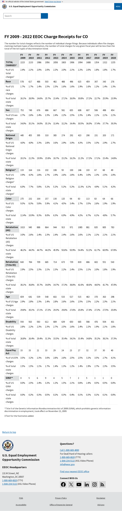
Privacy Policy (61, 498)
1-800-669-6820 (9, 480)
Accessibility (21, 504)
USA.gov (100, 504)
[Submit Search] (44, 16)
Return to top (9, 432)
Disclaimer (100, 498)
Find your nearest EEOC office (74, 471)
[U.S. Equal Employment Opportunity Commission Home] (54, 6)
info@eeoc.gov (67, 464)
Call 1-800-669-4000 (69, 450)
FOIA (21, 498)
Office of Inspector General (61, 504)
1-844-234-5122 (9, 483)
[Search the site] (22, 16)
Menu (118, 6)
